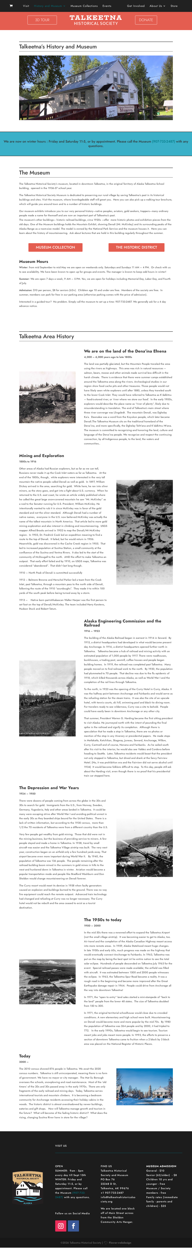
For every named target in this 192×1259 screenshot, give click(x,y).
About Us (154, 6)
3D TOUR (42, 20)
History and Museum (49, 6)
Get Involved (134, 6)
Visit (27, 6)
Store (172, 6)
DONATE (146, 20)
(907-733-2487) (163, 141)
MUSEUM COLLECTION (55, 247)
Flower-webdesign (120, 1243)
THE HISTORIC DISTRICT (136, 247)
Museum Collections (85, 6)
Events (108, 6)
